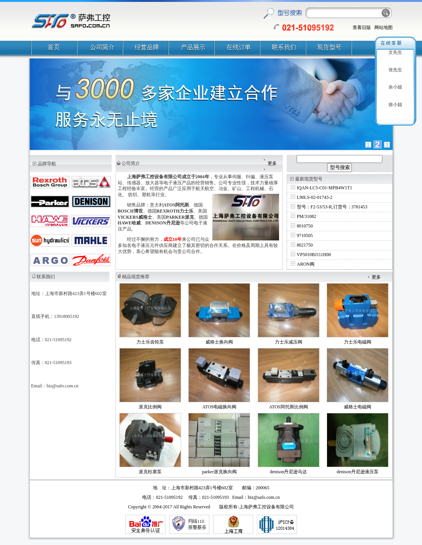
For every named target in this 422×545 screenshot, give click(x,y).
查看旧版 (362, 27)
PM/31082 (306, 216)
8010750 (305, 226)
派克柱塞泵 (150, 471)
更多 (272, 163)
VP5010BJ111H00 (314, 254)
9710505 (305, 235)
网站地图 (383, 27)
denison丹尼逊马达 (288, 471)
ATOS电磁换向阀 (219, 407)
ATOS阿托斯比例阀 (288, 407)
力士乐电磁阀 (357, 342)
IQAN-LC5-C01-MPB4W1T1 (324, 187)
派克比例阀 (150, 407)
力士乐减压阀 (288, 342)
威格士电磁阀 (357, 407)
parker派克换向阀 (219, 471)
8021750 (305, 245)
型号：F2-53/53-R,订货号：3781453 (332, 207)
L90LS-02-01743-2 (314, 197)
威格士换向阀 (219, 342)
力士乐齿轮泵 (150, 342)
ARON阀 (305, 264)
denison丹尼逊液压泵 (357, 471)
